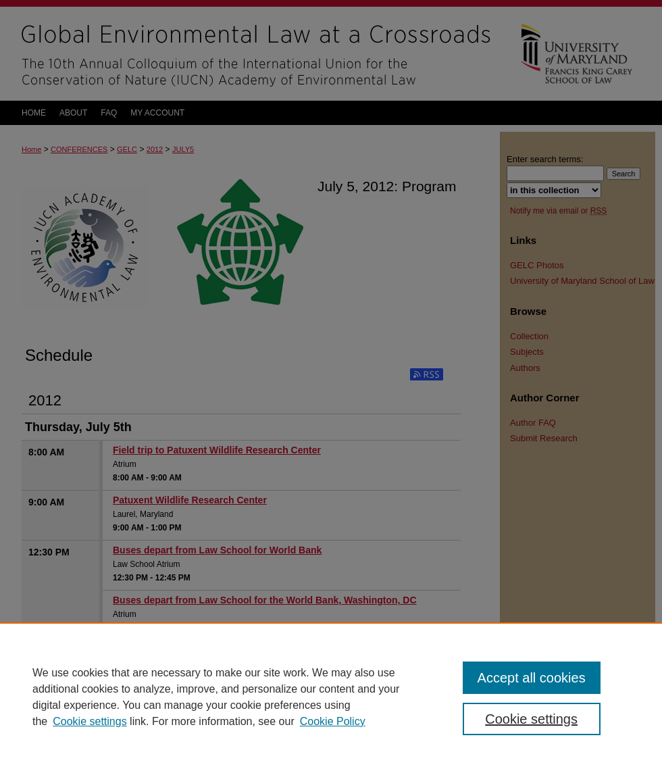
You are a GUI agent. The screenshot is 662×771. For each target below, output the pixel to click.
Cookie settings (89, 721)
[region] (331, 696)
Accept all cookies (532, 677)
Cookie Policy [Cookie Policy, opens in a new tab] (332, 721)
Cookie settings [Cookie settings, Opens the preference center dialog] (531, 719)
